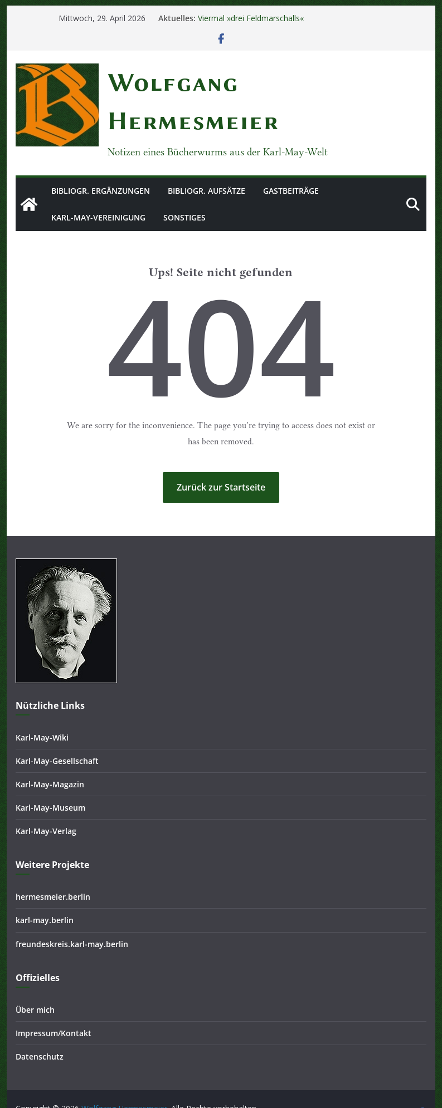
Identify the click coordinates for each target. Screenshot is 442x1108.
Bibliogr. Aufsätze (206, 152)
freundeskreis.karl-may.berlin (72, 916)
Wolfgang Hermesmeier (180, 82)
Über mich (35, 982)
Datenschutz (40, 1029)
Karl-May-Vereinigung (98, 179)
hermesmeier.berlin (53, 870)
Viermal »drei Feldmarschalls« (251, 18)
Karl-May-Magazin (50, 757)
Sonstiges (184, 179)
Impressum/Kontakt (53, 1006)
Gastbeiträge (291, 152)
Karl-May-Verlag (46, 804)
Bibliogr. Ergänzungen (100, 152)
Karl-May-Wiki (42, 710)
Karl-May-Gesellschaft (57, 733)
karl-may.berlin (45, 893)
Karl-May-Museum (50, 781)
